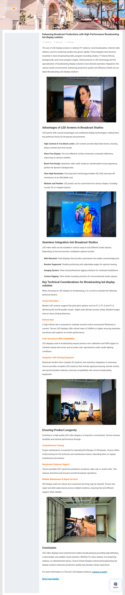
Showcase (62, 19)
